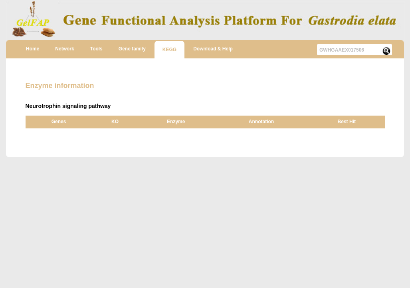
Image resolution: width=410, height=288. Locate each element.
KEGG (169, 49)
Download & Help (213, 49)
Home (32, 49)
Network (64, 49)
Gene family (132, 49)
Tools (96, 49)
